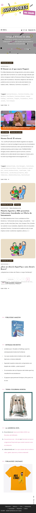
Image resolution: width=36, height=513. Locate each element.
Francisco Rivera (20, 96)
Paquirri (16, 98)
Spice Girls (4, 290)
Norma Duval (26, 175)
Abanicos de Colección (13, 240)
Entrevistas (28, 506)
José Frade (22, 170)
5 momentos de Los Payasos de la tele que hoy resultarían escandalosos (19, 371)
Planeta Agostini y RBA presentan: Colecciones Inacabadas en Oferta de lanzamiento (16, 213)
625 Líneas (5, 132)
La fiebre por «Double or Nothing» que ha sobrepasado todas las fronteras (16, 350)
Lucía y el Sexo (26, 240)
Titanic (18, 290)
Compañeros (15, 287)
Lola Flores (10, 98)
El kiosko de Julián (7, 63)
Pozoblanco (24, 98)
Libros (26, 508)
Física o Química (22, 168)
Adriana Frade (10, 166)
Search (31, 30)
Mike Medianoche (15, 208)
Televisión (8, 506)
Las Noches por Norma (17, 173)
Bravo (8, 287)
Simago (17, 204)
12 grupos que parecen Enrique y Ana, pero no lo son (18, 379)
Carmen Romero (11, 94)
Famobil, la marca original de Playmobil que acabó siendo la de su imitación (18, 442)
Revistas (19, 508)
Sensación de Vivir (26, 287)
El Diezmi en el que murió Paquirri (15, 69)
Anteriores (11, 279)
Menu (4, 30)
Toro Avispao (10, 101)
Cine (21, 506)
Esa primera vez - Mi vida (12, 439)
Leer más (5, 105)
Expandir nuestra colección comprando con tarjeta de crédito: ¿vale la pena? (18, 364)
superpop (12, 290)
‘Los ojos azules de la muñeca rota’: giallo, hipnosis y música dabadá (17, 357)
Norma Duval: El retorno (11, 138)
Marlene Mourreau (14, 175)
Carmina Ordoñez (23, 94)
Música (15, 506)
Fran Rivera (10, 96)
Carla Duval (29, 166)
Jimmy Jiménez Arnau (11, 170)
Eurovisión (12, 508)
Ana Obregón (20, 166)
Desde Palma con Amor (8, 168)
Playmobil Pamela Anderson (10, 243)
